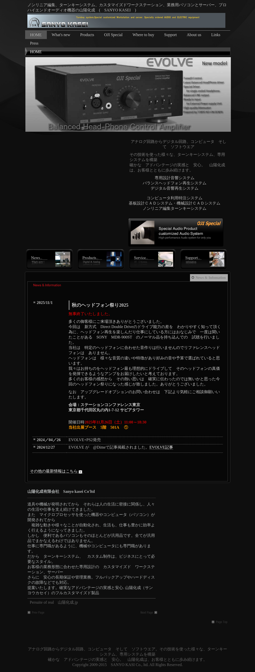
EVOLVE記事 (161, 447)
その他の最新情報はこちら (56, 471)
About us (194, 35)
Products (87, 35)
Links (215, 35)
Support (170, 35)
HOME (36, 35)
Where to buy (143, 35)
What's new (61, 35)
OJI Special (113, 35)
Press (34, 43)
